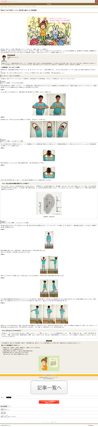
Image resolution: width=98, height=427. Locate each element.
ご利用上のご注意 (53, 422)
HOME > (2, 6)
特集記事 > (5, 6)
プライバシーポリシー (45, 422)
